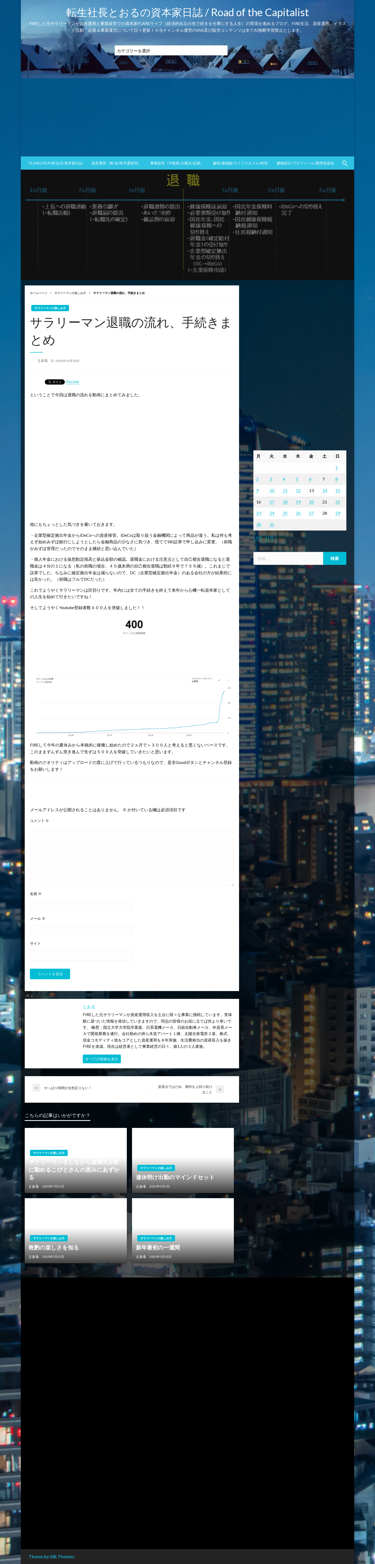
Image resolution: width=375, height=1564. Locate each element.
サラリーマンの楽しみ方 (70, 293)
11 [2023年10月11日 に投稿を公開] (285, 490)
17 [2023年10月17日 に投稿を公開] (272, 501)
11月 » (271, 537)
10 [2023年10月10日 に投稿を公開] (272, 490)
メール (37, 918)
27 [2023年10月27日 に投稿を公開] (311, 512)
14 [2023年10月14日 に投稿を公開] (324, 490)
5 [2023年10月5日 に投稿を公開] (297, 478)
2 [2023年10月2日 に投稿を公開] (257, 478)
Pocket (72, 381)
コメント (39, 820)
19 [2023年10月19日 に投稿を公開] (298, 501)
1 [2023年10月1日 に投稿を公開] (336, 467)
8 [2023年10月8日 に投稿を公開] (336, 478)
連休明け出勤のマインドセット (175, 1177)
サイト (35, 943)
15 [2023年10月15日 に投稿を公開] (337, 490)
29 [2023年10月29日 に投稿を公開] (337, 512)
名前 (36, 893)
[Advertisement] (187, 117)
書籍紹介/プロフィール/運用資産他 (305, 163)
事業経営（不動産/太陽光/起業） (177, 163)
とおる (43, 360)
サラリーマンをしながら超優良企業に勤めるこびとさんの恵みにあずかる (74, 1169)
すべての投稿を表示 (101, 1059)
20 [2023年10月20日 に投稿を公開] (311, 501)
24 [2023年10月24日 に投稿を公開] (272, 512)
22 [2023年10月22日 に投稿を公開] (337, 501)
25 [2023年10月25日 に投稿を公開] (285, 512)
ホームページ (38, 293)
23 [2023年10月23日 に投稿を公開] (258, 512)
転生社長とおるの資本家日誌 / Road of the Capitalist (187, 12)
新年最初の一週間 (158, 1247)
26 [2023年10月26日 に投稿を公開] (298, 512)
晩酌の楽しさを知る (54, 1247)
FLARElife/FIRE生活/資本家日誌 (56, 163)
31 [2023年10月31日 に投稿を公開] (272, 524)
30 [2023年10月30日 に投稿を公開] (258, 524)
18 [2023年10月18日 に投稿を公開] (285, 501)
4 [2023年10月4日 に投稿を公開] (284, 478)
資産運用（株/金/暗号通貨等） (116, 163)
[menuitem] (56, 163)
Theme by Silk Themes (51, 1556)
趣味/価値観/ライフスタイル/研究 (240, 163)
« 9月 (257, 537)
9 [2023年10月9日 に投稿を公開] (257, 490)
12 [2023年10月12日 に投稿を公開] (298, 490)
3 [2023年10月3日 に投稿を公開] (271, 478)
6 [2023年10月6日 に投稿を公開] (310, 478)
